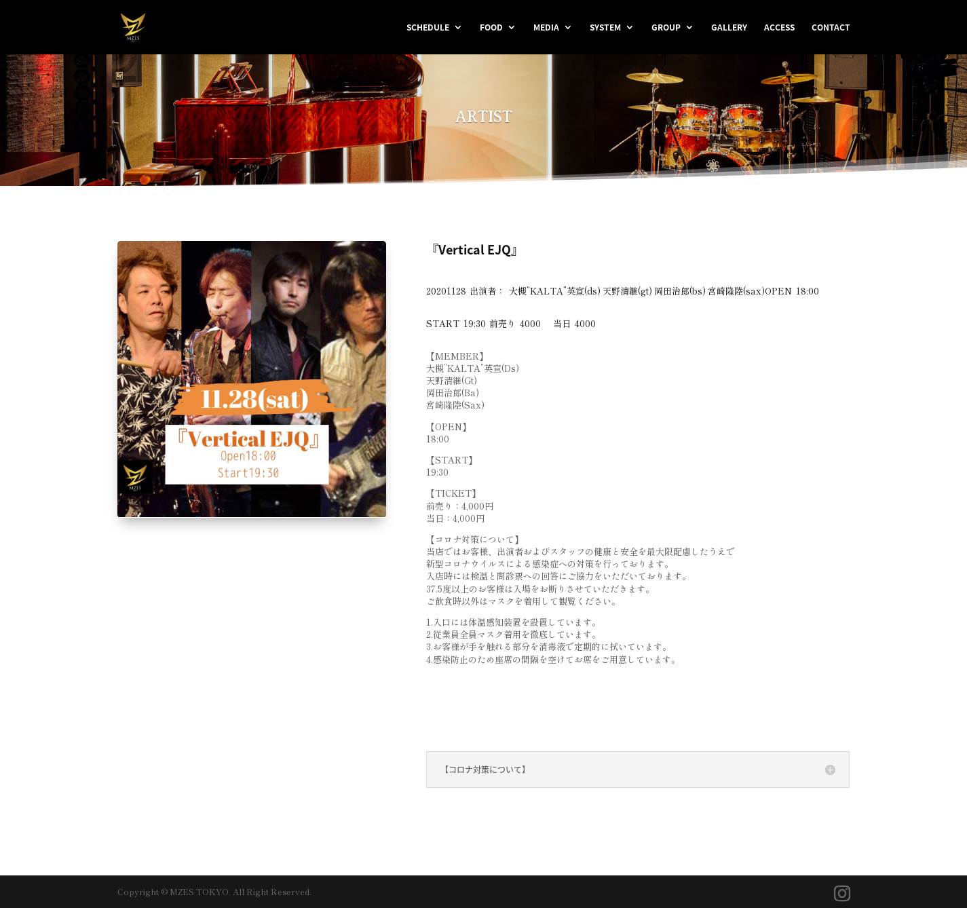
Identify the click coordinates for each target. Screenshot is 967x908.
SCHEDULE (427, 27)
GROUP (666, 27)
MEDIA (546, 27)
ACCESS (779, 27)
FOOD (491, 27)
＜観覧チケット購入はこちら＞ (521, 701)
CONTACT (831, 27)
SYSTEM (605, 27)
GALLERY (729, 27)
